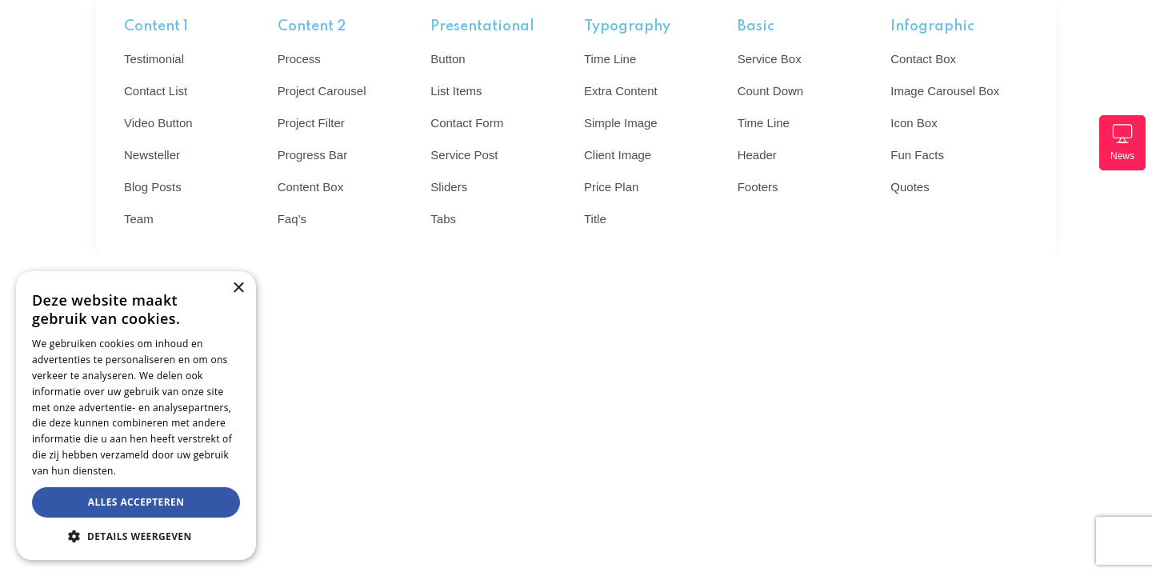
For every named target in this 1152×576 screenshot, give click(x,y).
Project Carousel (322, 91)
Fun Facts (917, 155)
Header (757, 155)
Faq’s (292, 219)
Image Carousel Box (944, 91)
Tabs (443, 219)
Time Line (610, 59)
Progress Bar (313, 155)
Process (299, 59)
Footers (758, 187)
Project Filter (311, 123)
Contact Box (923, 59)
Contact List (155, 91)
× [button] (238, 288)
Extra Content (621, 91)
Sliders (448, 187)
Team (139, 219)
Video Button (158, 123)
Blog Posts (153, 187)
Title (595, 219)
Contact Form (466, 123)
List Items (456, 91)
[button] (136, 536)
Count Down (771, 91)
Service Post (464, 155)
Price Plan (611, 187)
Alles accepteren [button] (136, 502)
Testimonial (154, 59)
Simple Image (621, 123)
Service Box (770, 59)
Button (447, 59)
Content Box (311, 187)
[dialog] (136, 415)
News (1122, 142)
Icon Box (913, 123)
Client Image (617, 155)
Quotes (909, 187)
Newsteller (152, 155)
